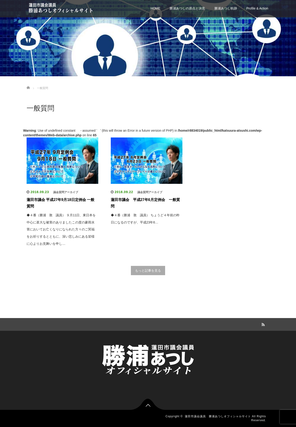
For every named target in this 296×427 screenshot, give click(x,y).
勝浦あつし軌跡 (225, 8)
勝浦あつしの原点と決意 (187, 8)
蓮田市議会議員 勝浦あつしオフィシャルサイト (218, 416)
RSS (262, 323)
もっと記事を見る (148, 270)
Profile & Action (257, 8)
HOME (155, 8)
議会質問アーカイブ (65, 192)
